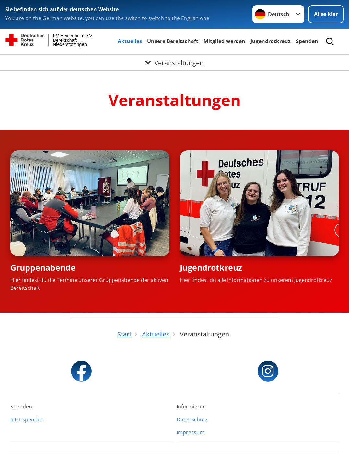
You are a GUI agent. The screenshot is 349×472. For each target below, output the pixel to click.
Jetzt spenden (27, 419)
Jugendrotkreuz (270, 41)
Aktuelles (130, 41)
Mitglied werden (224, 41)
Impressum (190, 432)
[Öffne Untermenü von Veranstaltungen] (174, 62)
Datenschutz (192, 419)
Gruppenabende (43, 267)
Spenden (307, 41)
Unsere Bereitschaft (172, 41)
